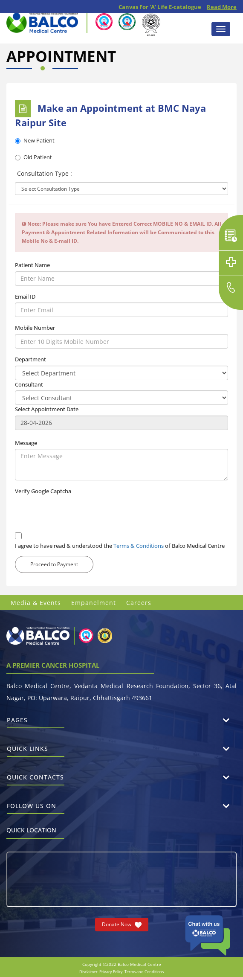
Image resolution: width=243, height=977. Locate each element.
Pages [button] (35, 722)
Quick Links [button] (35, 750)
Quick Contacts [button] (35, 779)
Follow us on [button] (35, 808)
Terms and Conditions (144, 971)
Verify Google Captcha (43, 491)
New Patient (35, 140)
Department (30, 359)
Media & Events (36, 603)
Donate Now (122, 924)
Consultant (29, 384)
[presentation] (80, 514)
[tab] (121, 720)
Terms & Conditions (138, 546)
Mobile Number (35, 327)
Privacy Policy (111, 971)
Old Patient (33, 157)
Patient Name (32, 265)
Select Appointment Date (46, 409)
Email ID (25, 296)
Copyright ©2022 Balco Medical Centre (121, 964)
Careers (138, 603)
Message (26, 443)
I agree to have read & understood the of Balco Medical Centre (120, 546)
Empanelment (93, 603)
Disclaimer (88, 971)
